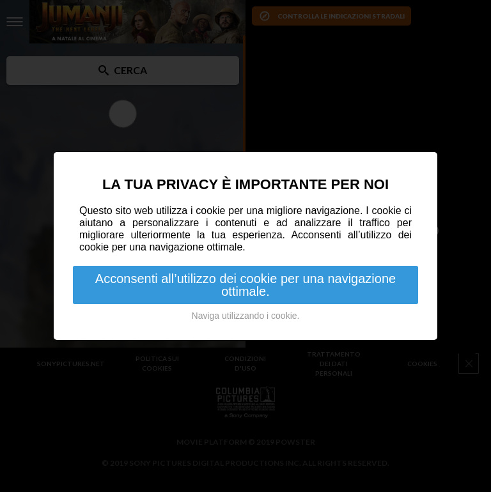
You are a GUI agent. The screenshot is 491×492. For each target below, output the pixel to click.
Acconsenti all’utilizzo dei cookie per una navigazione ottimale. (245, 285)
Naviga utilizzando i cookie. (246, 316)
